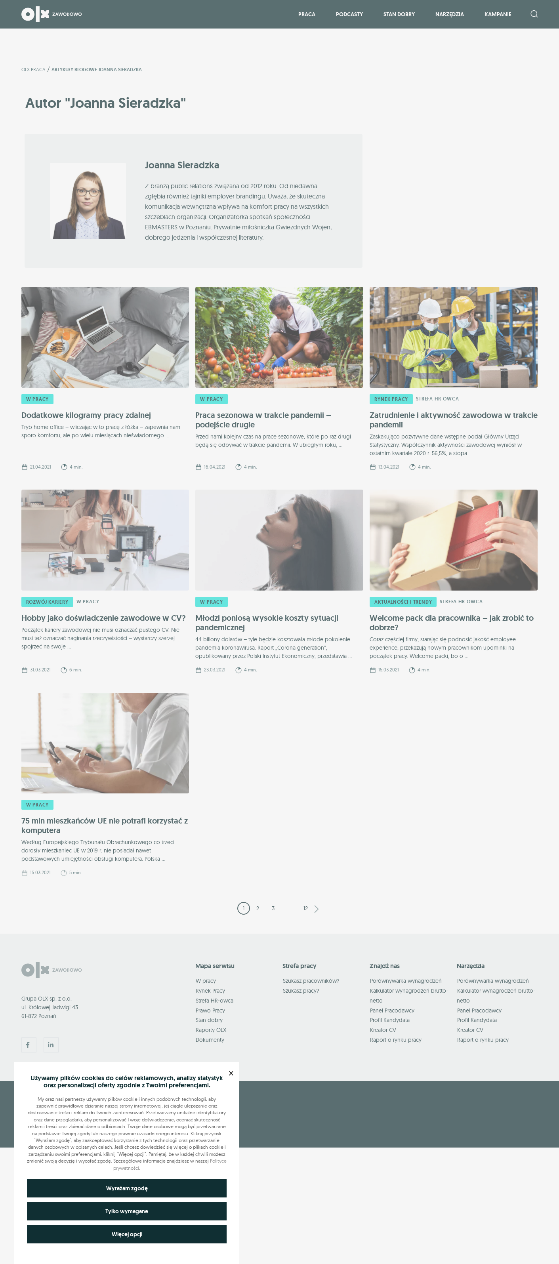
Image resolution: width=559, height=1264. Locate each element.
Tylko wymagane (126, 1211)
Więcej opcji (127, 1234)
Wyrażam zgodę (127, 1188)
